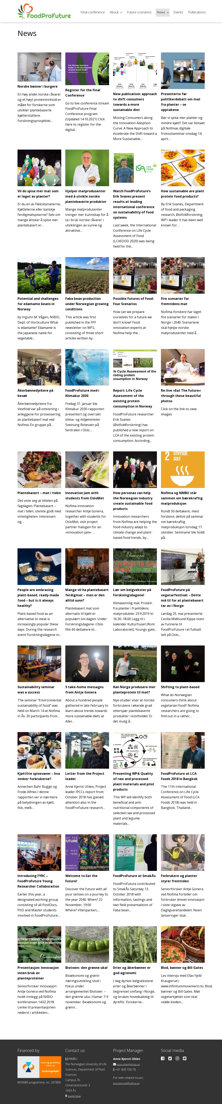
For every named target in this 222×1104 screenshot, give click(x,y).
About (114, 12)
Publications (197, 12)
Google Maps (76, 1090)
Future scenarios (139, 12)
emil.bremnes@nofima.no (130, 1077)
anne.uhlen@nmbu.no (131, 1059)
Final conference (93, 12)
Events (178, 12)
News (161, 12)
